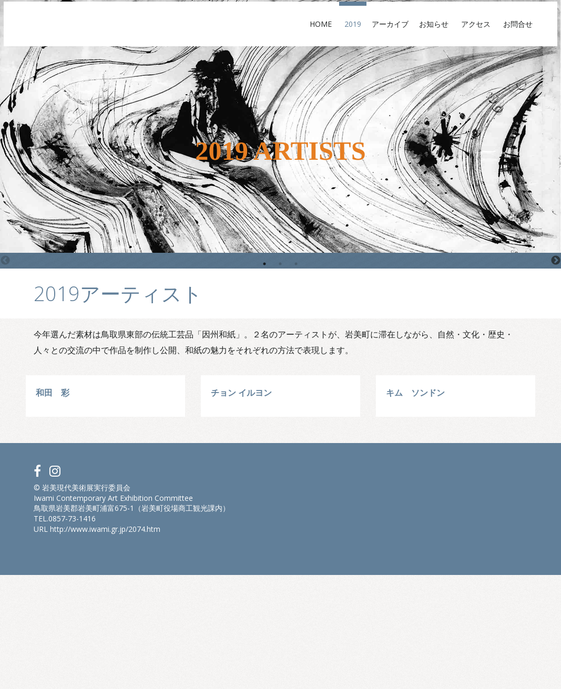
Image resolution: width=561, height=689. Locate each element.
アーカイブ (361, 33)
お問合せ (493, 33)
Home (296, 33)
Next (555, 260)
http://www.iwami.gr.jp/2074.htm (105, 642)
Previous (5, 260)
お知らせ (409, 33)
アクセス (451, 33)
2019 (324, 33)
